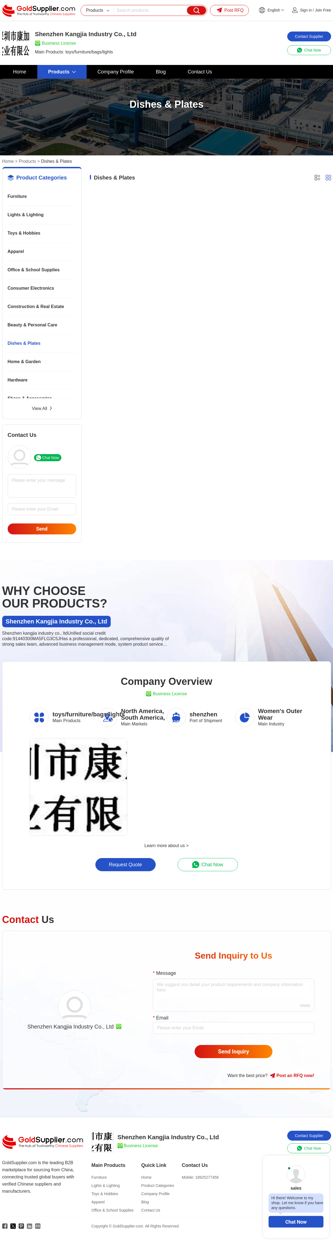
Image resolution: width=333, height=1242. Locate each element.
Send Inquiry (233, 1051)
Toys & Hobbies (24, 233)
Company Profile (155, 1194)
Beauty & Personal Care (32, 325)
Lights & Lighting (26, 214)
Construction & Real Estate (36, 306)
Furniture (17, 196)
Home (8, 161)
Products (27, 161)
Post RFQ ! (292, 1075)
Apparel (16, 251)
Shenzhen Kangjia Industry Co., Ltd (70, 1027)
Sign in (306, 10)
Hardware (18, 380)
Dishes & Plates (24, 343)
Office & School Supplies (34, 269)
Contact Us (150, 1210)
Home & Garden (24, 361)
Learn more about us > (166, 845)
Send (41, 529)
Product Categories (157, 1185)
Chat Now (296, 1222)
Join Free (323, 10)
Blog (145, 1202)
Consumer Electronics (31, 288)
